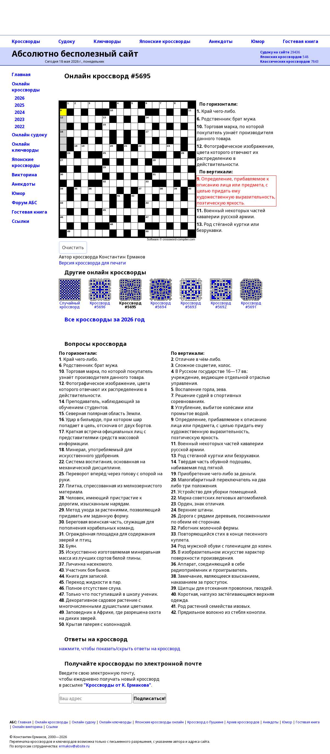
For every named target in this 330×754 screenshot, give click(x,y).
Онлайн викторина (27, 726)
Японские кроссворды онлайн (159, 722)
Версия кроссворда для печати (92, 263)
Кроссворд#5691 (251, 294)
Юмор (258, 41)
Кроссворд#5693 (191, 294)
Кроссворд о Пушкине (205, 722)
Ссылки (20, 221)
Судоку (66, 41)
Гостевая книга (300, 41)
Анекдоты (221, 41)
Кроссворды (26, 41)
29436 (280, 52)
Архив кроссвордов (243, 722)
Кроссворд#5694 (161, 294)
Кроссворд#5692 (221, 294)
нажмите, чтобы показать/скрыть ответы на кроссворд (119, 649)
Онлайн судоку (29, 135)
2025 (19, 105)
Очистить (73, 247)
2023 (19, 119)
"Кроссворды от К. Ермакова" (117, 685)
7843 (289, 61)
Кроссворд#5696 (100, 294)
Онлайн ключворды (25, 147)
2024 (19, 112)
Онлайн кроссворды (26, 87)
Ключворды (107, 41)
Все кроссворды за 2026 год (104, 319)
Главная (21, 74)
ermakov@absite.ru (74, 746)
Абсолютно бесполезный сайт (75, 53)
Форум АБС (24, 203)
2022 (19, 126)
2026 (19, 98)
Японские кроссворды (164, 41)
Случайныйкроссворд (70, 294)
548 (284, 56)
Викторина (24, 175)
